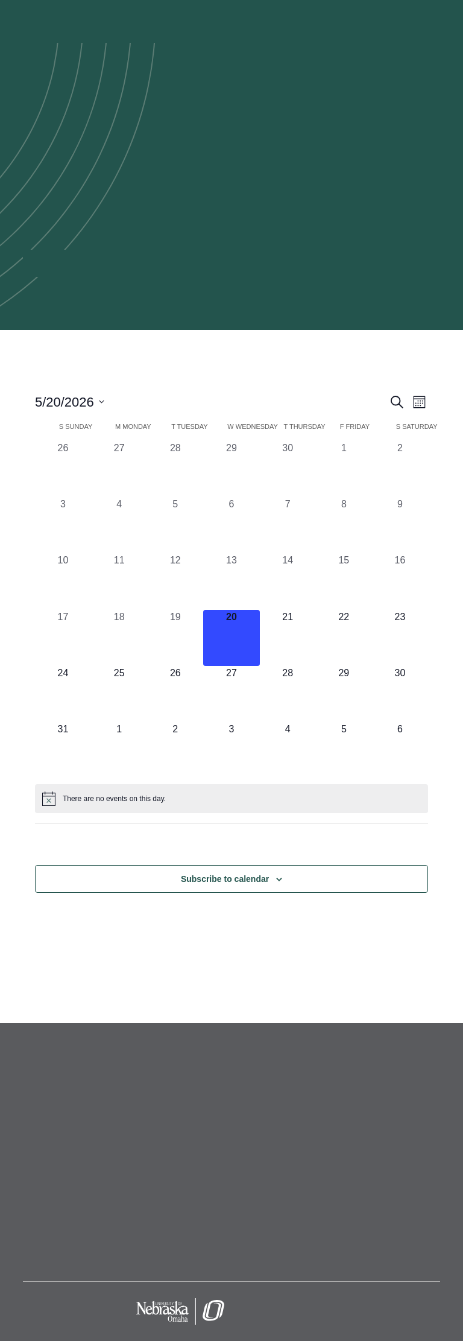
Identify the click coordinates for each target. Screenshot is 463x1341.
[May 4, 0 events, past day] (119, 525)
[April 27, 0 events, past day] (119, 469)
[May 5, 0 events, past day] (175, 525)
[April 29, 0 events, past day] (231, 469)
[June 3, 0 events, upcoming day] (231, 750)
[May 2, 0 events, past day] (400, 469)
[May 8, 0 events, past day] (344, 525)
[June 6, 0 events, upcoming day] (400, 750)
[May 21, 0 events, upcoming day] (288, 638)
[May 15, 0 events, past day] (344, 581)
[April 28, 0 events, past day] (175, 469)
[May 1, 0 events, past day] (344, 469)
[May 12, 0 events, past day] (175, 581)
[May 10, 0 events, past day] (63, 581)
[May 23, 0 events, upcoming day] (400, 638)
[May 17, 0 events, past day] (63, 638)
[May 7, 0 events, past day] (288, 525)
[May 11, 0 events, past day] (119, 581)
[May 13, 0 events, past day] (231, 581)
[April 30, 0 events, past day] (288, 469)
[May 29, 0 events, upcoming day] (344, 694)
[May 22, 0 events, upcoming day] (344, 638)
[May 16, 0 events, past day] (400, 581)
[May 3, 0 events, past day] (63, 525)
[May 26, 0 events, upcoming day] (175, 694)
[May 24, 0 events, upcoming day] (63, 694)
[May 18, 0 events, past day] (119, 638)
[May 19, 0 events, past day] (175, 638)
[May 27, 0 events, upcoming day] (231, 694)
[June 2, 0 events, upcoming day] (175, 750)
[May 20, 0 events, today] (231, 638)
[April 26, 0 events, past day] (63, 469)
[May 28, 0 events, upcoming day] (288, 694)
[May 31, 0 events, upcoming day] (63, 750)
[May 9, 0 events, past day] (400, 525)
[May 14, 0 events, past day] (288, 581)
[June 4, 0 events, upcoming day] (288, 750)
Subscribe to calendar (225, 879)
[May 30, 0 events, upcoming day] (400, 694)
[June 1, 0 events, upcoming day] (119, 750)
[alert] (231, 798)
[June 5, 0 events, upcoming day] (344, 750)
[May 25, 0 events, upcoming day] (119, 694)
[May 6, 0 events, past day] (231, 525)
